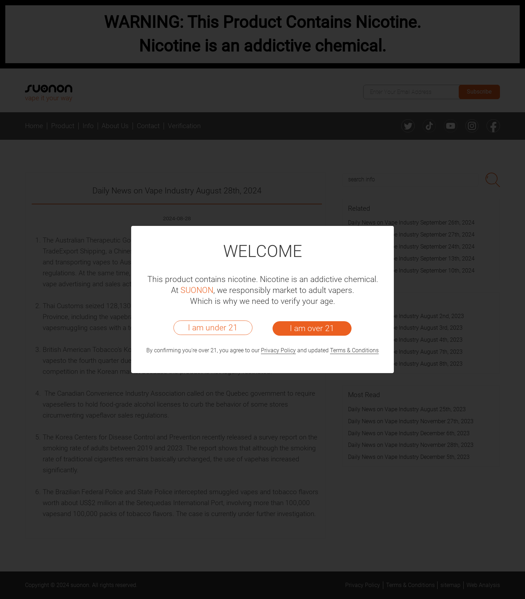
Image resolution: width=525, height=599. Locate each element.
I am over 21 (312, 328)
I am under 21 (213, 328)
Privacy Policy (278, 350)
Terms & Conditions (354, 350)
